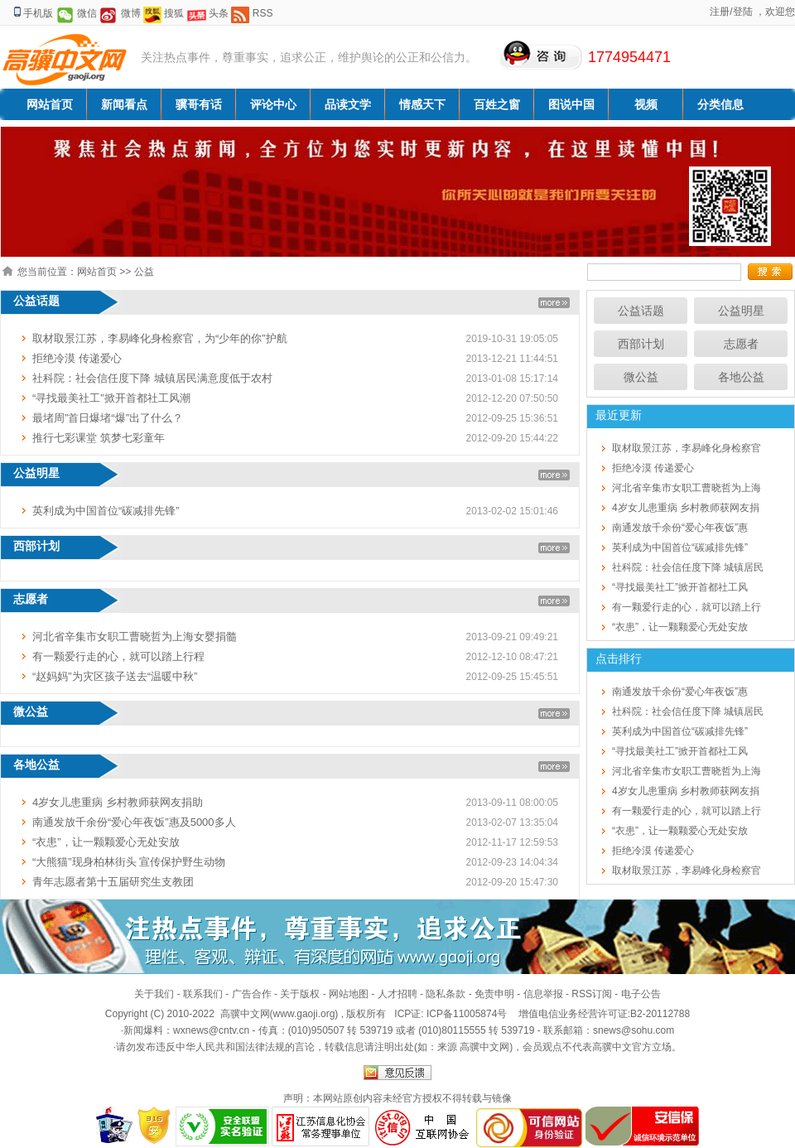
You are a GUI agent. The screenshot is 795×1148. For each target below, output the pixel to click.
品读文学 (348, 104)
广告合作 (252, 994)
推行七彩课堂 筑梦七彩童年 (98, 438)
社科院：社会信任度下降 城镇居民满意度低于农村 (152, 378)
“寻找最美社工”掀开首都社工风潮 (111, 398)
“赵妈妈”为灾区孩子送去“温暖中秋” (114, 676)
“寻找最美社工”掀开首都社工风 (680, 587)
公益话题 (641, 310)
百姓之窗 (497, 104)
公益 (144, 271)
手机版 (38, 13)
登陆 (743, 11)
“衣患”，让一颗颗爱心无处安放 (106, 842)
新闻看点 (124, 104)
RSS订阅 (591, 994)
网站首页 (49, 104)
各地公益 (741, 376)
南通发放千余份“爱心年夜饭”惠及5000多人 (134, 822)
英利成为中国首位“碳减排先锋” (106, 510)
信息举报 (543, 994)
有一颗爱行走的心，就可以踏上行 (686, 607)
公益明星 (741, 310)
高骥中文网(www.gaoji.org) (280, 1014)
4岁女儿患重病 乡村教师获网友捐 (685, 508)
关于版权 (300, 994)
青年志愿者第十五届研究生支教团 (113, 881)
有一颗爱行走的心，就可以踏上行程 (118, 656)
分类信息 (720, 104)
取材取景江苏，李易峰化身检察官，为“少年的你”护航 (159, 338)
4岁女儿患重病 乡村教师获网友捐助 (117, 802)
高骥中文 (612, 1047)
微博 (131, 13)
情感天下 (422, 104)
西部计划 (641, 343)
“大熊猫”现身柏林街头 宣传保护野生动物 (128, 862)
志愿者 (741, 343)
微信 (87, 13)
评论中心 (273, 104)
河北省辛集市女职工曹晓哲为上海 (686, 488)
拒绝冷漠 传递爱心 (77, 358)
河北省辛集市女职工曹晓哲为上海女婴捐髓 (134, 636)
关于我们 (154, 994)
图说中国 (571, 104)
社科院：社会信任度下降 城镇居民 (688, 567)
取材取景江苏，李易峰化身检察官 (686, 448)
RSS (263, 13)
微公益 (641, 376)
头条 (219, 13)
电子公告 (641, 994)
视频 (646, 104)
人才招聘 (397, 994)
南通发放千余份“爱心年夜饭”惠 (680, 527)
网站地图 (349, 994)
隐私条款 (445, 994)
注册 (720, 11)
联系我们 (203, 994)
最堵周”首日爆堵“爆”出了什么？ (107, 418)
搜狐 (174, 13)
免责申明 (494, 994)
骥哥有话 (199, 104)
